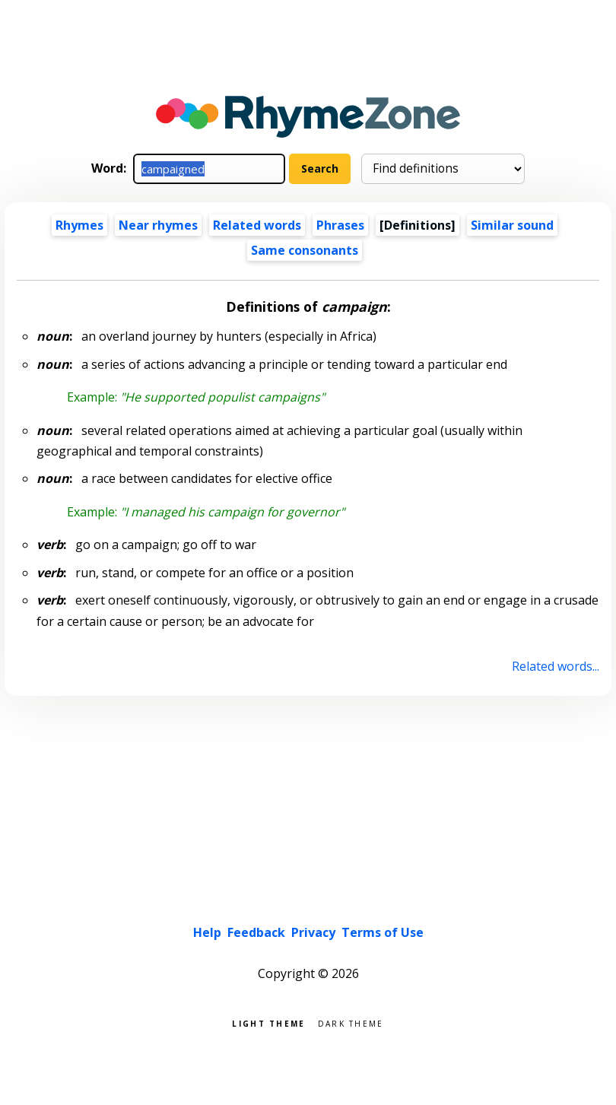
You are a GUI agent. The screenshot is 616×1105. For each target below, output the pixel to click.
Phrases (340, 225)
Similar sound (512, 225)
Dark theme (351, 1022)
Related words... (555, 666)
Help (207, 932)
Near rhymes (158, 225)
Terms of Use (382, 932)
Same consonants (304, 250)
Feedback (256, 932)
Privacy (313, 932)
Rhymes (79, 225)
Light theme (268, 1022)
